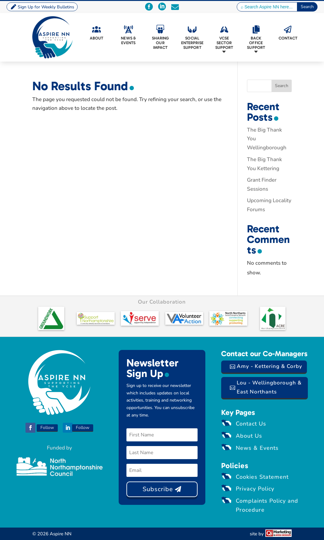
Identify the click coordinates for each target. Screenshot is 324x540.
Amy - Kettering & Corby (269, 366)
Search (281, 86)
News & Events (128, 40)
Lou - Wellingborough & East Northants (269, 387)
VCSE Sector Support (224, 43)
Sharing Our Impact (160, 43)
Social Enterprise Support (192, 43)
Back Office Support (256, 43)
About (96, 38)
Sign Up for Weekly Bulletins (46, 7)
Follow (47, 428)
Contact (288, 38)
